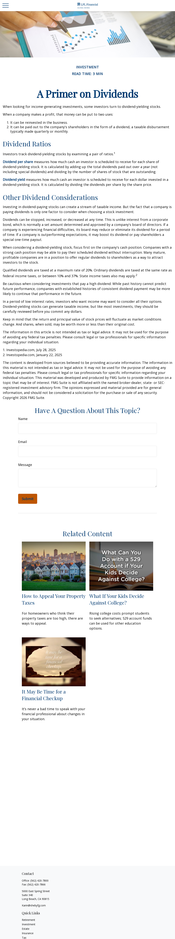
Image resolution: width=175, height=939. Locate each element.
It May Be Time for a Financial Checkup (44, 694)
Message (25, 464)
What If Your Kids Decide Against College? (116, 599)
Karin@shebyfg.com (34, 905)
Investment (28, 924)
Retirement (28, 920)
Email (22, 441)
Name (23, 419)
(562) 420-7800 (39, 880)
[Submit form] (27, 499)
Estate (25, 928)
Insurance (27, 933)
